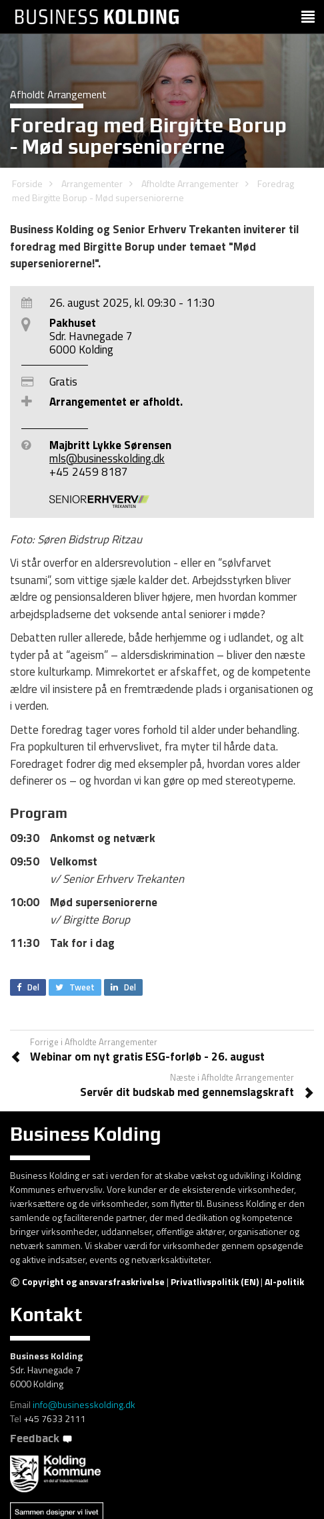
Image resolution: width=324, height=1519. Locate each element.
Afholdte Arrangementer (190, 183)
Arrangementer (92, 183)
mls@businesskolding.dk (107, 458)
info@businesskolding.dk (84, 1404)
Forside (27, 183)
